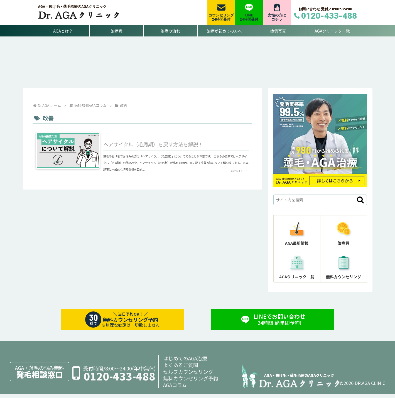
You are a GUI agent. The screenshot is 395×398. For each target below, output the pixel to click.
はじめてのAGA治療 (185, 362)
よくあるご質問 (180, 369)
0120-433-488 (119, 380)
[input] (320, 204)
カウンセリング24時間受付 (221, 17)
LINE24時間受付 (249, 17)
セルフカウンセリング (188, 375)
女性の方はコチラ (277, 17)
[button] (360, 204)
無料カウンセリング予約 (190, 382)
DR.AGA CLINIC (370, 387)
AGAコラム (175, 389)
